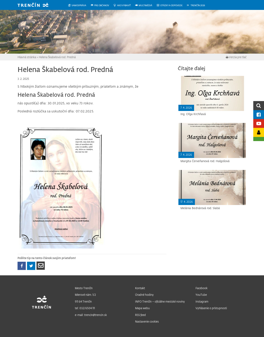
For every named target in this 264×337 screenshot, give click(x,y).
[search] (258, 105)
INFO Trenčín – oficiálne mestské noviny (160, 301)
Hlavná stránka (27, 57)
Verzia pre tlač (236, 57)
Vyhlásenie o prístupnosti (211, 308)
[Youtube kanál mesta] (258, 123)
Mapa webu (142, 308)
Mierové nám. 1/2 (85, 294)
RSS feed (140, 315)
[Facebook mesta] (258, 114)
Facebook (201, 288)
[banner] (36, 5)
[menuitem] (79, 5)
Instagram (202, 301)
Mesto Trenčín (84, 288)
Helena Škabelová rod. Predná (57, 57)
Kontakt (140, 288)
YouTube (201, 294)
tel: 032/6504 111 (85, 308)
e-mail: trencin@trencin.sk (91, 315)
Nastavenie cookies (147, 321)
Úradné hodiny (144, 294)
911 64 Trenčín (83, 301)
